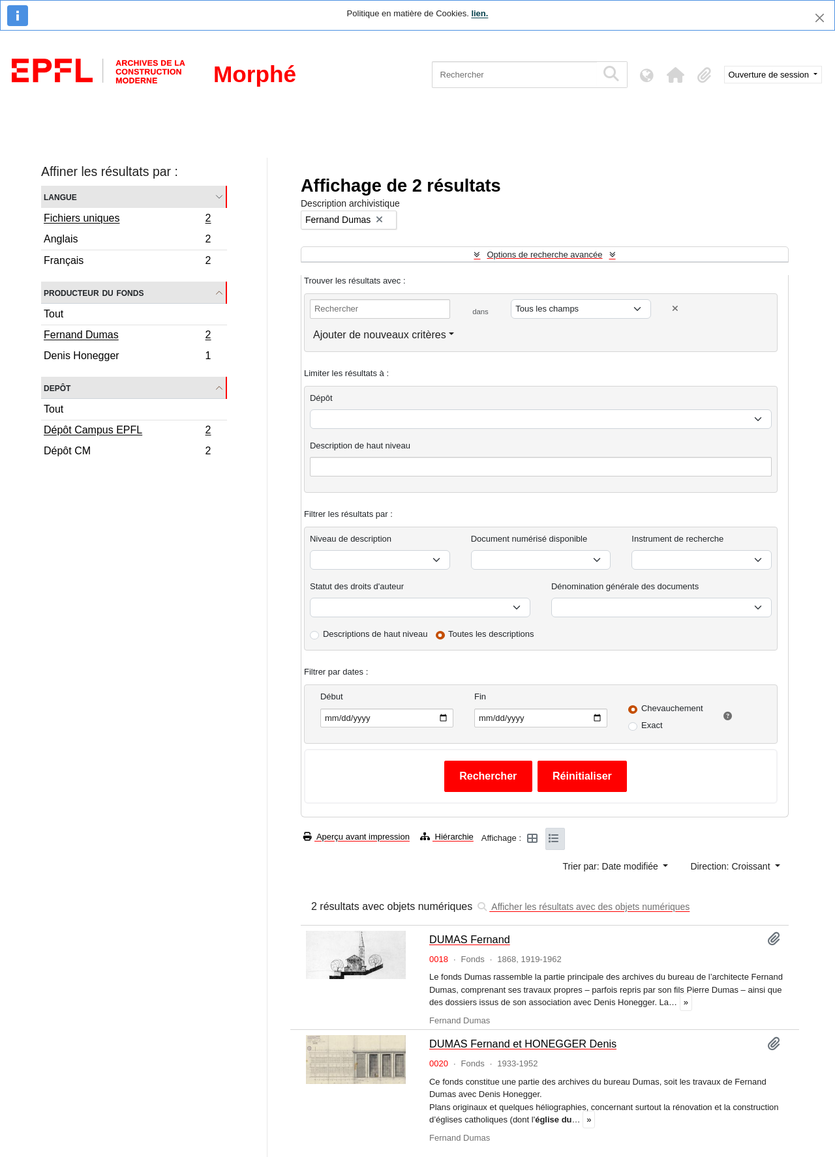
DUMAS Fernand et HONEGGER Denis (522, 1043)
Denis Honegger (127, 357)
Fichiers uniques (127, 220)
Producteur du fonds (94, 292)
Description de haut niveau (360, 445)
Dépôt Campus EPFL (127, 431)
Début (331, 696)
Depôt (57, 387)
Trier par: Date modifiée (611, 866)
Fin (480, 696)
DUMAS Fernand (469, 939)
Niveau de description (350, 539)
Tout (53, 313)
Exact (652, 725)
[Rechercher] (514, 74)
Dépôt (321, 398)
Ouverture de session (770, 75)
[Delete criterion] (675, 309)
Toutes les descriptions (491, 634)
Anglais (127, 240)
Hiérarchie (447, 837)
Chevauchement (672, 708)
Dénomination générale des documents (625, 586)
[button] (675, 75)
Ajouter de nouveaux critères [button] (379, 334)
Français (127, 262)
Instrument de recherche (677, 539)
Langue (60, 196)
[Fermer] (819, 18)
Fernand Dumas (127, 336)
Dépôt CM (127, 452)
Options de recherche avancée (544, 254)
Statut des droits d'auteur (357, 586)
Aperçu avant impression (356, 837)
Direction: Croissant (731, 866)
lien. (479, 13)
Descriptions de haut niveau (375, 634)
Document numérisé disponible (529, 539)
